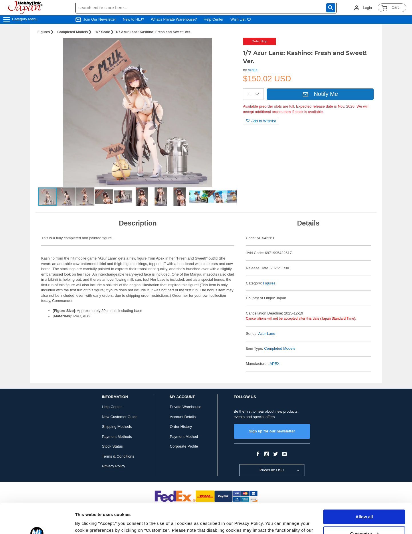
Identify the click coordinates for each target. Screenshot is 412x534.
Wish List (240, 19)
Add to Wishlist (261, 121)
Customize (364, 503)
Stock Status (112, 446)
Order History (181, 426)
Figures (43, 32)
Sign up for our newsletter (272, 431)
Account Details (183, 417)
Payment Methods (117, 436)
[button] (227, 48)
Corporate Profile (184, 446)
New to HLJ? (133, 19)
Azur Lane (266, 333)
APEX (253, 70)
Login (367, 7)
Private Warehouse (185, 407)
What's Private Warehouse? (174, 19)
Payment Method (184, 436)
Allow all (364, 486)
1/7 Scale (102, 32)
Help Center (213, 19)
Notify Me (320, 94)
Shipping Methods (117, 426)
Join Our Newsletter (99, 19)
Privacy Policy (113, 466)
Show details (88, 522)
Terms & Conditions (118, 456)
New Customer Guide (119, 417)
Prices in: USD (272, 470)
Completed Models (72, 32)
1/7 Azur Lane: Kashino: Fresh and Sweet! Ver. (153, 32)
